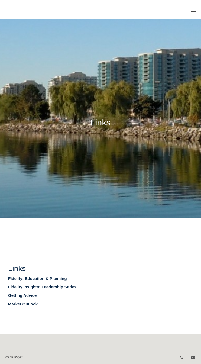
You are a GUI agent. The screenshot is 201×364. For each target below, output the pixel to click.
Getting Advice (22, 295)
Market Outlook (23, 304)
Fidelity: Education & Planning (37, 278)
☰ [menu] (193, 9)
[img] (100, 109)
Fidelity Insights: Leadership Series (42, 287)
